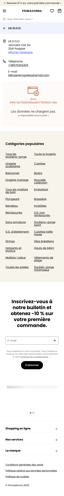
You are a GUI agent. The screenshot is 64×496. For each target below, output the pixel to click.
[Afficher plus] (50, 357)
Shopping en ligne (32, 429)
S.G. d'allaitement (17, 232)
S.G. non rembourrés (42, 214)
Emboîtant (41, 189)
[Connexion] (52, 11)
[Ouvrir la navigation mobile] (4, 11)
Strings (10, 241)
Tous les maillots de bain (16, 191)
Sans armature (15, 222)
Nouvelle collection (40, 181)
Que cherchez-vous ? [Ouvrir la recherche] (17, 19)
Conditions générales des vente (24, 464)
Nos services (32, 440)
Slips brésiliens (44, 241)
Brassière (40, 199)
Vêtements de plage (43, 259)
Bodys (38, 173)
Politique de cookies (17, 476)
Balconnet (12, 173)
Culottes (40, 164)
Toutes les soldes (17, 267)
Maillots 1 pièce (15, 258)
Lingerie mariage (17, 180)
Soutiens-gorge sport (44, 223)
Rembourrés (13, 213)
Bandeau (11, 206)
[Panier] (59, 11)
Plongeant (12, 199)
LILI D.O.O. (12, 28)
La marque (32, 451)
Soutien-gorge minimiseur (44, 268)
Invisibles (40, 206)
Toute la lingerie (45, 154)
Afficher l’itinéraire (20, 52)
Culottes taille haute (43, 233)
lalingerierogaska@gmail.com (28, 75)
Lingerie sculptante (12, 165)
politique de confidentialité (34, 356)
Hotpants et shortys (13, 249)
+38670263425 (18, 65)
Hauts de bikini (44, 248)
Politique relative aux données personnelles (31, 470)
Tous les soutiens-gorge (16, 155)
